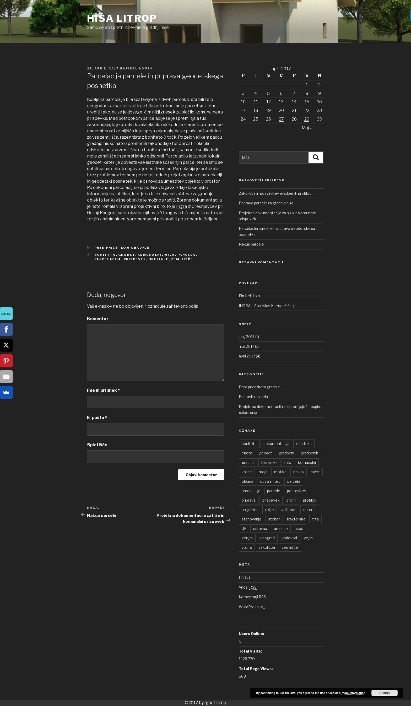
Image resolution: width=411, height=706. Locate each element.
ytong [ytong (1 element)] (247, 547)
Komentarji (252, 597)
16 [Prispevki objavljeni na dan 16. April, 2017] (319, 101)
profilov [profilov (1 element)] (309, 500)
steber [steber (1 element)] (274, 519)
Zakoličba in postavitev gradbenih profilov (275, 193)
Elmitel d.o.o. (250, 296)
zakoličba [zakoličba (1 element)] (267, 547)
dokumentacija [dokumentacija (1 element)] (276, 443)
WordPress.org (252, 607)
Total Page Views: (256, 668)
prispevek (135, 259)
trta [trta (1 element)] (315, 519)
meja (169, 255)
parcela (186, 255)
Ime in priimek (103, 390)
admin (145, 68)
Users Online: (251, 633)
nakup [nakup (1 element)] (298, 472)
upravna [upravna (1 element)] (260, 528)
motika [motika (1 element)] (280, 472)
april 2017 (247, 356)
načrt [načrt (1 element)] (315, 472)
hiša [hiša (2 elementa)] (287, 462)
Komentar (98, 318)
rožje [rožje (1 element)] (269, 509)
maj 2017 (246, 346)
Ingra (181, 206)
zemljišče (182, 259)
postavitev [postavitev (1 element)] (296, 490)
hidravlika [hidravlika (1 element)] (269, 462)
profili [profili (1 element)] (291, 500)
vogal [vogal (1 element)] (308, 538)
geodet (126, 255)
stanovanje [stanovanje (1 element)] (251, 519)
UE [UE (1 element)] (244, 528)
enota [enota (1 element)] (247, 453)
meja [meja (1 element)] (263, 472)
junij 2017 (247, 336)
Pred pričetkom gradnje (122, 247)
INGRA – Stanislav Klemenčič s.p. (267, 305)
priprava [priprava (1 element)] (249, 500)
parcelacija (107, 259)
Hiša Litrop (122, 18)
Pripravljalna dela (253, 396)
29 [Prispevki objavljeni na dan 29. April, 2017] (306, 119)
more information (353, 692)
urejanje (159, 259)
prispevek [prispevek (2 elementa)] (271, 500)
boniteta (105, 255)
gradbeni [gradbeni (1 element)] (286, 453)
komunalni (150, 255)
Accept (384, 693)
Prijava (245, 577)
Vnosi (248, 587)
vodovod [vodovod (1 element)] (289, 538)
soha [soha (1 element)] (307, 509)
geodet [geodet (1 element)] (265, 453)
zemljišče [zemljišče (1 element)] (290, 547)
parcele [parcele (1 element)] (273, 490)
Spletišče (97, 444)
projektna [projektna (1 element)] (250, 509)
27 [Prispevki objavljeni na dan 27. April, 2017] (281, 119)
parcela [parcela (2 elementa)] (293, 481)
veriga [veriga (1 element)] (247, 538)
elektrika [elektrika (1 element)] (304, 443)
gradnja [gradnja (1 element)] (248, 462)
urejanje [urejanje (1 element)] (281, 528)
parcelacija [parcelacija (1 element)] (251, 490)
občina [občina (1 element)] (247, 481)
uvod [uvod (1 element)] (299, 528)
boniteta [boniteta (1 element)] (249, 443)
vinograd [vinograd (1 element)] (267, 538)
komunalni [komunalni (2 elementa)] (307, 462)
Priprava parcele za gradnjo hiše (266, 203)
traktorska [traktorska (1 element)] (296, 519)
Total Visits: (250, 651)
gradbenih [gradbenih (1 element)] (309, 453)
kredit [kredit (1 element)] (247, 472)
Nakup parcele (251, 244)
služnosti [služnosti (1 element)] (288, 509)
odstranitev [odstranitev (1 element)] (270, 481)
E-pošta (97, 417)
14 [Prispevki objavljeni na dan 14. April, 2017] (294, 101)
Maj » (307, 127)
